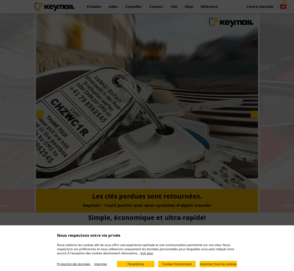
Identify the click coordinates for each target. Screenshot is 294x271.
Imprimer (100, 264)
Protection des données (73, 264)
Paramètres (136, 264)
